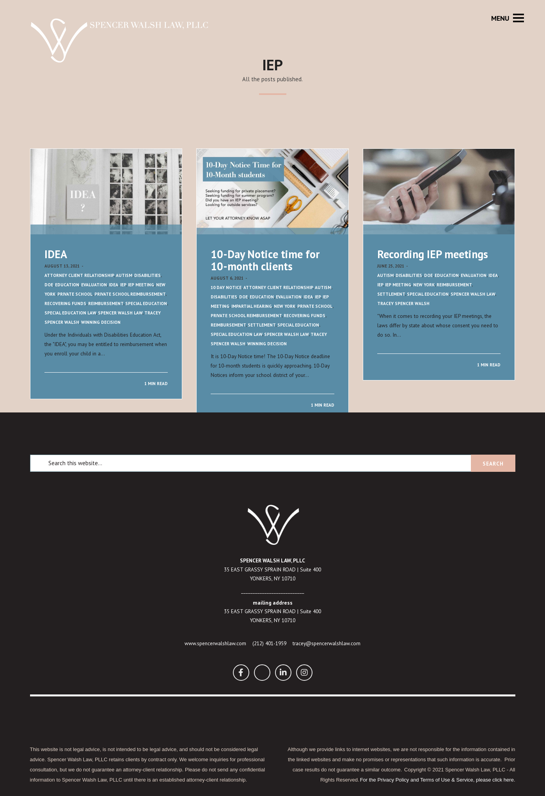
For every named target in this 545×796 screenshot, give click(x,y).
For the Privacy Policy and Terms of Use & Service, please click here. (437, 780)
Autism (124, 275)
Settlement (261, 325)
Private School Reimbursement (129, 294)
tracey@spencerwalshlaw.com (326, 643)
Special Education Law (70, 313)
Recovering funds (65, 303)
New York (284, 306)
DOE (48, 284)
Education (67, 284)
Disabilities (147, 275)
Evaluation (94, 284)
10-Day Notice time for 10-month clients (265, 260)
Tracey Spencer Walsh (403, 303)
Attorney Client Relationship (79, 275)
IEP (123, 284)
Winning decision (101, 322)
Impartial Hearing (251, 306)
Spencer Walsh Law (120, 313)
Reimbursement (105, 303)
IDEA (55, 254)
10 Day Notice (226, 287)
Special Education (146, 303)
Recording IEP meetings (432, 254)
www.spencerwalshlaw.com (215, 643)
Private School (74, 294)
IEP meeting (141, 284)
